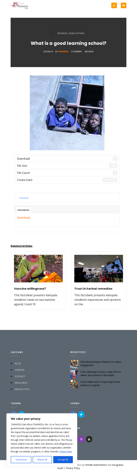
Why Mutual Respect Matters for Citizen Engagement (100, 363)
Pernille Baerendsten (96, 464)
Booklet (62, 33)
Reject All (42, 459)
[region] (41, 440)
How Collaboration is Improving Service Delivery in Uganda (100, 383)
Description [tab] (23, 210)
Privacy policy (65, 451)
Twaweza (63, 51)
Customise (21, 459)
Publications (76, 33)
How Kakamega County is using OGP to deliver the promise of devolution (100, 373)
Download (23, 197)
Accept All (63, 459)
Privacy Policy (73, 468)
